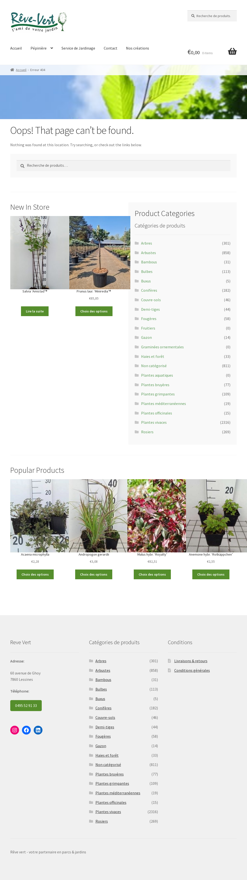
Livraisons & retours (190, 660)
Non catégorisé (154, 365)
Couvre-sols (151, 299)
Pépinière (39, 48)
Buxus (146, 281)
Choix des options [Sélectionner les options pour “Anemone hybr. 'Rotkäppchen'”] (211, 574)
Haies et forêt (152, 356)
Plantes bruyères (155, 384)
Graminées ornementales (162, 346)
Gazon (146, 337)
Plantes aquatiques (157, 375)
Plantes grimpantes (158, 394)
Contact (110, 48)
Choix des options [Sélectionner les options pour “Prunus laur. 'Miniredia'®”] (94, 311)
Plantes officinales (156, 413)
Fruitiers (148, 328)
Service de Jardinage (78, 48)
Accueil (16, 48)
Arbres (146, 243)
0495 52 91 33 (26, 705)
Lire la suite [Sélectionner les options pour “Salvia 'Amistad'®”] (35, 311)
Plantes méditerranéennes (163, 403)
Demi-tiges (150, 309)
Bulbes (147, 271)
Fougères (148, 318)
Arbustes (148, 252)
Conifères (149, 290)
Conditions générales (192, 670)
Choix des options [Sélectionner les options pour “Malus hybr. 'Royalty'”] (152, 574)
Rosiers (147, 431)
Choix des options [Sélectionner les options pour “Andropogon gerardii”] (93, 574)
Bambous (149, 261)
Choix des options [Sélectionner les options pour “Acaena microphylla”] (35, 574)
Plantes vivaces (154, 422)
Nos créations (137, 48)
